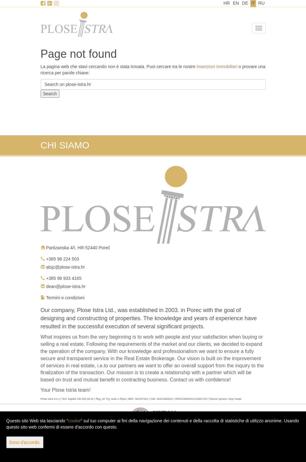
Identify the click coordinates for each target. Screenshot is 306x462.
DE (245, 3)
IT (253, 3)
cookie (74, 420)
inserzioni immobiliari (217, 66)
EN (236, 3)
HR (226, 3)
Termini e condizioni (65, 297)
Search (50, 93)
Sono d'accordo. (25, 442)
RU (261, 3)
